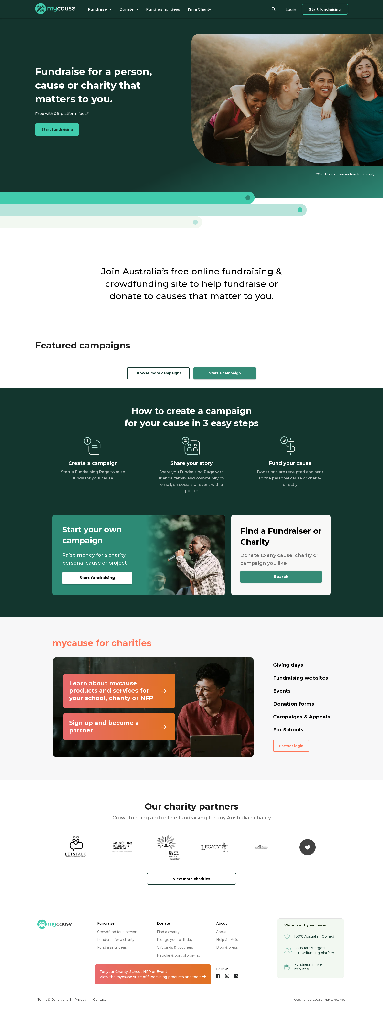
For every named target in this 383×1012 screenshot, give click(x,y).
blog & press (227, 947)
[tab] (100, 9)
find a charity (168, 932)
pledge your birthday (175, 940)
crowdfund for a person (117, 932)
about (221, 932)
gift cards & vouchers (175, 947)
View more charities (191, 879)
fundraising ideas (112, 947)
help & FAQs (227, 940)
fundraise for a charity (116, 940)
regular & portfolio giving (178, 955)
